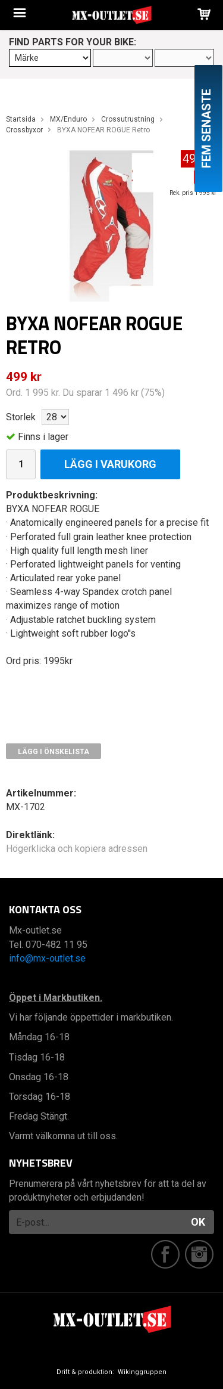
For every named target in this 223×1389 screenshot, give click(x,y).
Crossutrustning (128, 119)
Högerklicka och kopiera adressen (76, 848)
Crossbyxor (24, 130)
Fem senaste (206, 128)
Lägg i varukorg (110, 464)
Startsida (21, 119)
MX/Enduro (68, 119)
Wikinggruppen (142, 1372)
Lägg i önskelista (53, 752)
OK (198, 1222)
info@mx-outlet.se (47, 958)
